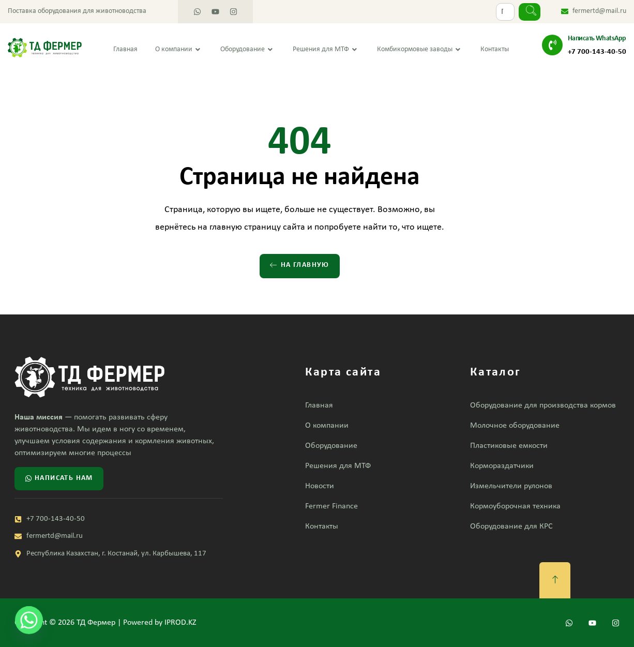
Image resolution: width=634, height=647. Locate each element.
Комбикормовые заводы (420, 50)
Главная (125, 49)
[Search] (529, 12)
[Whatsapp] (29, 620)
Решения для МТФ (326, 50)
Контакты (494, 49)
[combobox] (505, 12)
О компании (179, 50)
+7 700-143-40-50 (597, 52)
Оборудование (247, 50)
